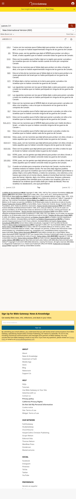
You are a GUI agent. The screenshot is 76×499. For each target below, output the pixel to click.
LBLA (9, 47)
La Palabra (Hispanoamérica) (46, 219)
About (24, 353)
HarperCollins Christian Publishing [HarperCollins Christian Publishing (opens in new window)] (35, 433)
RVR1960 (7, 137)
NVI (9, 87)
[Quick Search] (34, 26)
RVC (9, 131)
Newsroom (26, 370)
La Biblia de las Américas (11, 193)
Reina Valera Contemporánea (19, 225)
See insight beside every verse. (37, 9)
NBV (9, 73)
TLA (9, 166)
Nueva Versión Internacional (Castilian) (36, 212)
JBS (9, 53)
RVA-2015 (7, 123)
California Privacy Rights (32, 401)
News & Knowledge (30, 356)
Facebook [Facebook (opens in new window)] (26, 461)
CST (9, 95)
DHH (9, 59)
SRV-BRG (7, 160)
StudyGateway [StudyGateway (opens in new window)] (28, 427)
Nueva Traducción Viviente (12, 204)
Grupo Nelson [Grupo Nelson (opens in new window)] (27, 435)
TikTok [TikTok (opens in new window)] (24, 469)
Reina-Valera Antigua (25, 238)
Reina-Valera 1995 (43, 236)
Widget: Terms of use (30, 413)
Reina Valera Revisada (22, 232)
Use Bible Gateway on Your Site (34, 390)
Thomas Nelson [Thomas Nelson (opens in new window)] (28, 441)
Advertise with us (29, 393)
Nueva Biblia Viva (33, 200)
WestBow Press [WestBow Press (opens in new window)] (28, 444)
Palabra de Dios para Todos (58, 215)
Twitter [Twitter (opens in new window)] (25, 472)
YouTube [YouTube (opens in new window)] (25, 475)
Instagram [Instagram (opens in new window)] (26, 464)
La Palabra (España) (38, 217)
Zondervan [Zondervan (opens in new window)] (26, 447)
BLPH (8, 117)
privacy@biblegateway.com (25, 339)
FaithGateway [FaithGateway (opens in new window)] (27, 424)
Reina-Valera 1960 (8, 227)
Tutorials (25, 387)
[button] (72, 3)
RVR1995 (7, 149)
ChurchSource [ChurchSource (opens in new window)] (27, 430)
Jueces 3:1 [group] (7, 39)
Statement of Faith (29, 359)
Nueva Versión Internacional (47, 206)
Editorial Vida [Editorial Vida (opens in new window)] (27, 438)
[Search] (71, 26)
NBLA (8, 67)
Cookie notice (27, 407)
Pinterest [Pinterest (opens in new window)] (25, 466)
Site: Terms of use (29, 410)
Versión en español (29, 486)
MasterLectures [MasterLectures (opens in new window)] (28, 450)
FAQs (24, 384)
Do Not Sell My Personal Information (37, 404)
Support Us (26, 373)
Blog (24, 368)
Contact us (26, 396)
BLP (9, 111)
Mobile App (26, 362)
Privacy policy (28, 399)
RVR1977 (7, 143)
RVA (9, 154)
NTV (9, 81)
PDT (9, 103)
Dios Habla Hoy (17, 196)
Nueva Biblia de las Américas (21, 198)
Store (24, 365)
